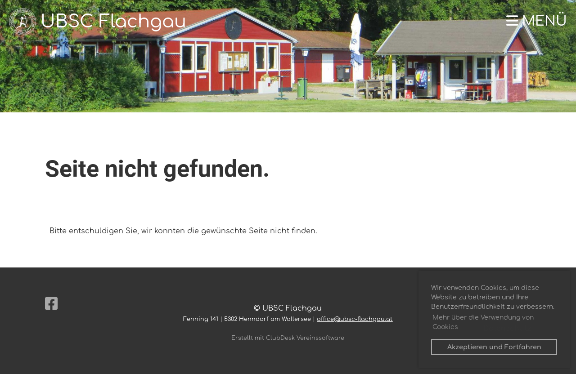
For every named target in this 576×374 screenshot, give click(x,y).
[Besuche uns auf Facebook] (51, 304)
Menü (536, 21)
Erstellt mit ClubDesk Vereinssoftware (287, 338)
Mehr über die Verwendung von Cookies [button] (483, 322)
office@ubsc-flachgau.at (354, 319)
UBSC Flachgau (113, 21)
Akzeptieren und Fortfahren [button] (494, 347)
